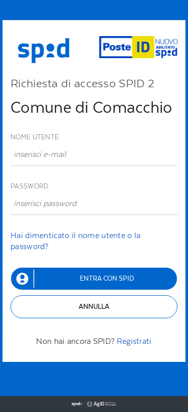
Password (29, 186)
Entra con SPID (107, 278)
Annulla (94, 306)
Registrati (134, 341)
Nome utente (35, 137)
